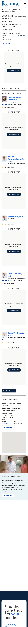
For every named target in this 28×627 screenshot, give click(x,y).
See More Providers (9, 391)
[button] (14, 89)
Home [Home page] (3, 10)
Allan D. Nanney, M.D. (14, 274)
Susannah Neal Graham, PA (14, 98)
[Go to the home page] (11, 3)
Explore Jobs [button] (8, 495)
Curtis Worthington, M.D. (16, 334)
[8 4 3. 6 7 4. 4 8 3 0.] (21, 35)
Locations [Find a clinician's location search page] (9, 10)
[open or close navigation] (25, 3)
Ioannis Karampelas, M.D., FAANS (15, 159)
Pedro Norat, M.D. (15, 216)
